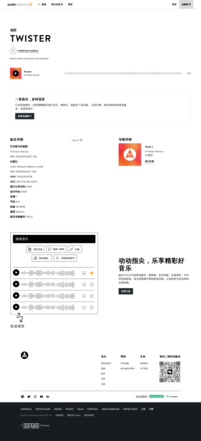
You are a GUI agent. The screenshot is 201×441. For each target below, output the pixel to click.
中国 (151, 409)
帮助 (123, 356)
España (58, 409)
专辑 (103, 378)
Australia (26, 409)
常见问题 (125, 363)
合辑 (103, 384)
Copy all (78, 140)
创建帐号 (186, 4)
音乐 (103, 356)
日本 (143, 409)
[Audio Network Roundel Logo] (24, 355)
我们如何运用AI (128, 368)
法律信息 (59, 415)
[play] (16, 73)
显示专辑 (149, 161)
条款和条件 (89, 415)
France (70, 409)
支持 (142, 356)
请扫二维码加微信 (170, 356)
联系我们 (144, 363)
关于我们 (144, 368)
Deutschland (42, 409)
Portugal (92, 409)
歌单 (103, 373)
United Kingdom (110, 409)
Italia (80, 409)
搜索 (41, 4)
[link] (20, 4)
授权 (70, 4)
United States (130, 409)
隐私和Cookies (73, 415)
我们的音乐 (57, 4)
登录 (174, 4)
